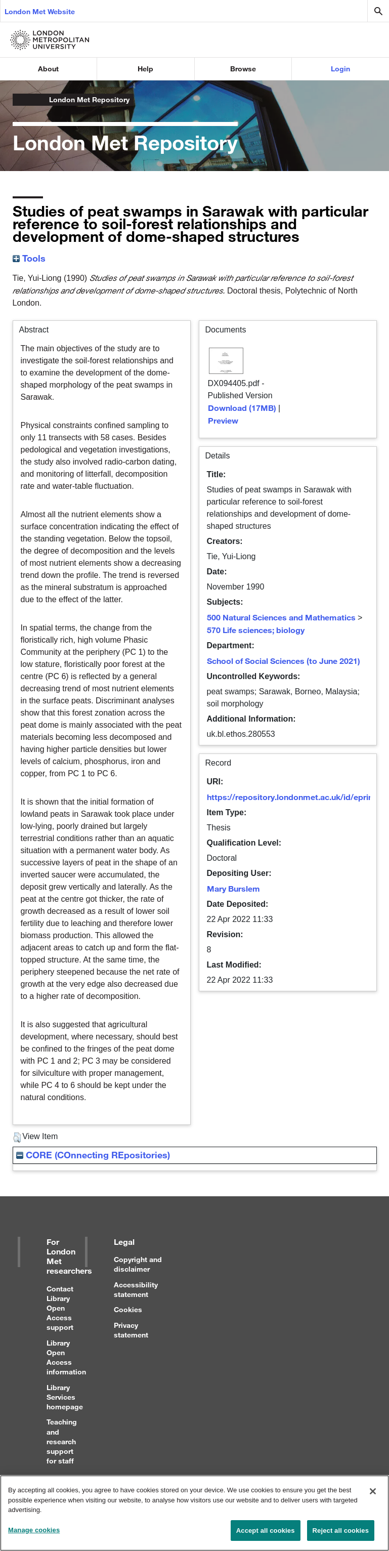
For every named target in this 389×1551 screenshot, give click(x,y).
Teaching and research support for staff (62, 1441)
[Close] (373, 1496)
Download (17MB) (242, 407)
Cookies (128, 1309)
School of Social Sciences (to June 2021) (283, 660)
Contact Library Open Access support (60, 1308)
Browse (243, 68)
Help (145, 68)
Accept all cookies (265, 1535)
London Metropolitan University (21, 100)
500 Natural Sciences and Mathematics (281, 617)
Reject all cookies (341, 1535)
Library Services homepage (65, 1397)
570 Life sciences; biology (256, 630)
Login (340, 68)
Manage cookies (34, 1535)
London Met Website (40, 11)
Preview (223, 420)
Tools (29, 258)
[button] (17, 1138)
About (48, 68)
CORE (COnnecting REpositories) (93, 1154)
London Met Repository (89, 99)
